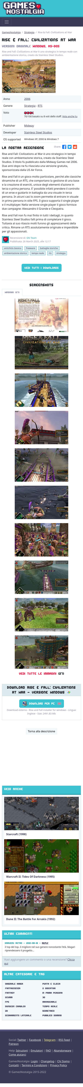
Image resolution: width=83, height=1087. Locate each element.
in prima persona (53, 993)
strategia (60, 253)
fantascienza (12, 988)
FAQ (48, 1050)
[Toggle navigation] (6, 22)
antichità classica (12, 248)
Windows (39, 46)
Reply (45, 943)
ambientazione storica (15, 253)
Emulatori (37, 1050)
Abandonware (62, 1050)
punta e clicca (51, 984)
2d (6, 1011)
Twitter (21, 1040)
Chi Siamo (63, 1061)
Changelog (47, 1061)
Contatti (14, 1065)
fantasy (10, 993)
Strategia (29, 32)
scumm (9, 997)
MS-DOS (54, 46)
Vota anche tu (69, 116)
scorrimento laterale (18, 1015)
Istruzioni (22, 1050)
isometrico (49, 1011)
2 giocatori (49, 988)
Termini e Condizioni (34, 1065)
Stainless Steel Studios (38, 132)
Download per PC (41, 703)
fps (7, 1002)
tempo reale (38, 253)
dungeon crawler (15, 1006)
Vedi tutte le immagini (38, 673)
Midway (29, 125)
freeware (30, 248)
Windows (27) (12, 292)
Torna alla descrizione (41, 731)
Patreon (14, 1044)
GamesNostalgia (11, 32)
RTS (40, 106)
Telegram (50, 1040)
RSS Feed (64, 1040)
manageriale (50, 1002)
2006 (27, 99)
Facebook (35, 1040)
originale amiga (14, 984)
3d (44, 997)
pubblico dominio (52, 1015)
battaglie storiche (49, 248)
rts (50, 253)
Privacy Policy (58, 1065)
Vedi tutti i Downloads (41, 267)
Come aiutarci (17, 1054)
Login (34, 1061)
